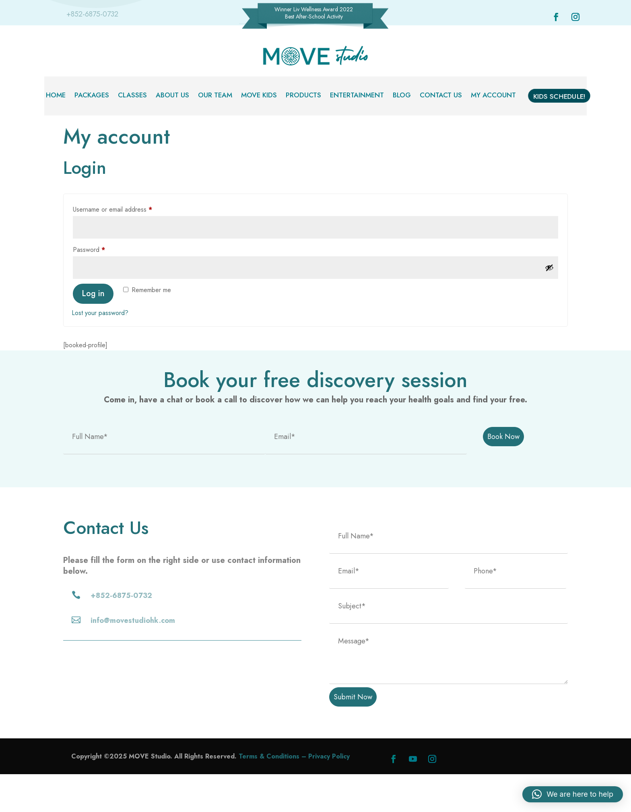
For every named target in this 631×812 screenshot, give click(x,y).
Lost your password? (100, 350)
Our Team (215, 96)
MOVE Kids (259, 96)
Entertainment (357, 96)
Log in (93, 331)
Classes (132, 96)
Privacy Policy (329, 794)
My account (493, 96)
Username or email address (125, 246)
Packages (91, 96)
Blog (402, 96)
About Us (172, 96)
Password (101, 286)
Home (56, 96)
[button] (572, 794)
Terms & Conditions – (273, 794)
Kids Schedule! (559, 97)
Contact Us (441, 96)
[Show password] (549, 305)
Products (303, 96)
